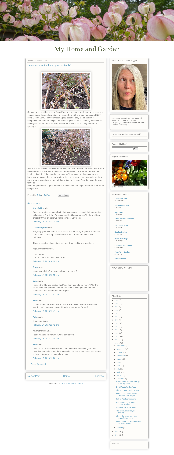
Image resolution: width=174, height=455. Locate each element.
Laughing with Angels (123, 245)
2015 (117, 336)
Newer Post (33, 376)
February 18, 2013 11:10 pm (46, 339)
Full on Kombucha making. (126, 399)
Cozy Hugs (119, 212)
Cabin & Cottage (121, 239)
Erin (35, 281)
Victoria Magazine (122, 205)
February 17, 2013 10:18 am (46, 275)
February (120, 379)
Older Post (98, 376)
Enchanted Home (121, 199)
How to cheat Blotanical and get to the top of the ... (128, 383)
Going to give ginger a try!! (126, 407)
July (118, 362)
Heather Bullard (121, 232)
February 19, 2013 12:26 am (46, 358)
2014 (117, 340)
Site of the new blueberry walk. (127, 390)
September (121, 356)
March (119, 375)
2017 (117, 330)
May (118, 369)
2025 (117, 303)
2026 (117, 300)
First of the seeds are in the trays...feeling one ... (126, 417)
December (121, 346)
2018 (117, 326)
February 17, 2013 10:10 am (46, 261)
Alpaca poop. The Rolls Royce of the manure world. (128, 422)
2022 (117, 313)
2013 (117, 343)
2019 (117, 323)
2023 (117, 310)
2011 (117, 435)
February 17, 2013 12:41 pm (46, 311)
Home (66, 376)
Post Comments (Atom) (72, 383)
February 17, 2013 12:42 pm (46, 325)
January (120, 428)
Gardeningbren (40, 228)
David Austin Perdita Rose (126, 387)
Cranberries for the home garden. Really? (125, 403)
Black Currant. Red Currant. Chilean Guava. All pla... (126, 395)
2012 (117, 432)
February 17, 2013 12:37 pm (46, 294)
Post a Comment (38, 364)
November (121, 349)
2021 (117, 317)
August (119, 359)
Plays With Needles (122, 252)
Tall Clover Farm (121, 225)
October (120, 352)
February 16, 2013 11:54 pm (46, 222)
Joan (35, 267)
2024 (117, 307)
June (119, 366)
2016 (117, 333)
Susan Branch (120, 259)
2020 (117, 320)
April (118, 372)
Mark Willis (38, 208)
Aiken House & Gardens (124, 219)
